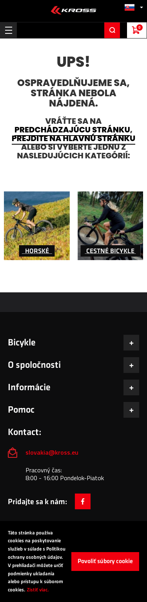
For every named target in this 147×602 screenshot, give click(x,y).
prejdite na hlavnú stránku (73, 138)
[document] (73, 561)
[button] (133, 7)
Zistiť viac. (38, 590)
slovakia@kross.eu (52, 452)
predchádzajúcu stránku (72, 129)
